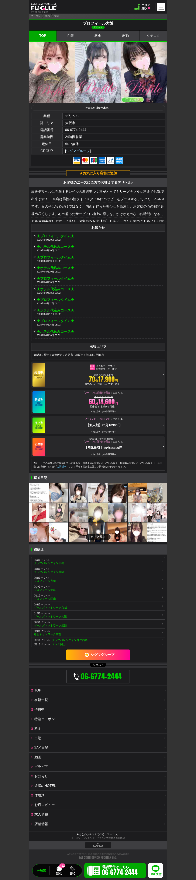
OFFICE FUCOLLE (101, 857)
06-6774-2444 (75, 130)
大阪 (56, 16)
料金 (97, 36)
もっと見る (98, 537)
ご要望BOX (63, 466)
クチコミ (153, 36)
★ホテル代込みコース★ (55, 247)
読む (59, 873)
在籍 (70, 36)
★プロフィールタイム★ (55, 236)
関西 (47, 16)
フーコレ (36, 16)
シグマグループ (78, 151)
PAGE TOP (98, 846)
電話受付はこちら (120, 871)
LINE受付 (155, 874)
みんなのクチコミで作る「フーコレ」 (98, 834)
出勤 (125, 36)
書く (73, 873)
